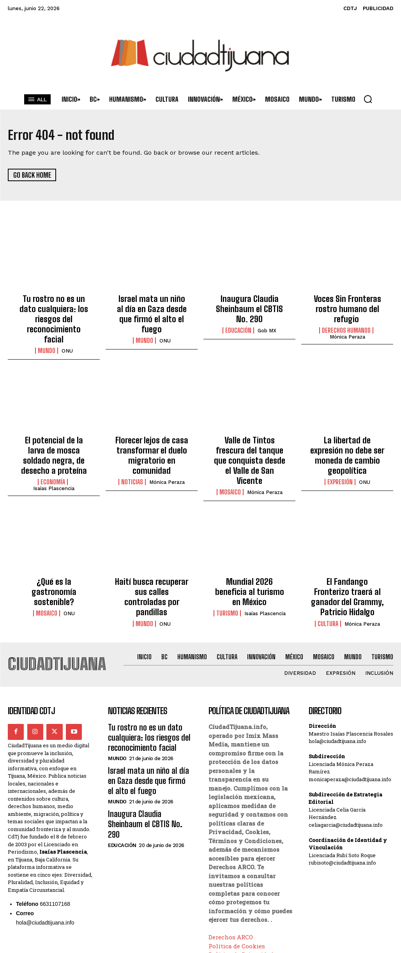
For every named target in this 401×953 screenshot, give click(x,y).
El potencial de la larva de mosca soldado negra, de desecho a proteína (54, 428)
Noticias (132, 447)
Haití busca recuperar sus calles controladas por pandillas (151, 552)
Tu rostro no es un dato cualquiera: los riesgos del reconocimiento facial (54, 306)
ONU (67, 326)
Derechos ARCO (230, 884)
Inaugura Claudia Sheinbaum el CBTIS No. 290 (249, 306)
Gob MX (267, 326)
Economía (53, 447)
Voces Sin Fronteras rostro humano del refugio (347, 306)
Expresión (340, 447)
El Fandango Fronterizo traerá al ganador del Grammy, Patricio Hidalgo (347, 552)
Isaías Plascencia (53, 454)
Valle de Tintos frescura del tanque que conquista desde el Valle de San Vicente (249, 432)
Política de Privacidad (241, 901)
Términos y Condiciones (244, 910)
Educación (238, 326)
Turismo (227, 563)
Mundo (46, 326)
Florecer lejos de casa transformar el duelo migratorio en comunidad (151, 428)
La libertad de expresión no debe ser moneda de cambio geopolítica (347, 428)
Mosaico (230, 455)
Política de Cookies (236, 893)
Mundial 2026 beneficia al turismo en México (249, 548)
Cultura (328, 571)
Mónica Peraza (347, 332)
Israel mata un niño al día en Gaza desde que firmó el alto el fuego (151, 306)
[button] (368, 99)
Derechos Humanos (346, 326)
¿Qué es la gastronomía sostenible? (54, 548)
